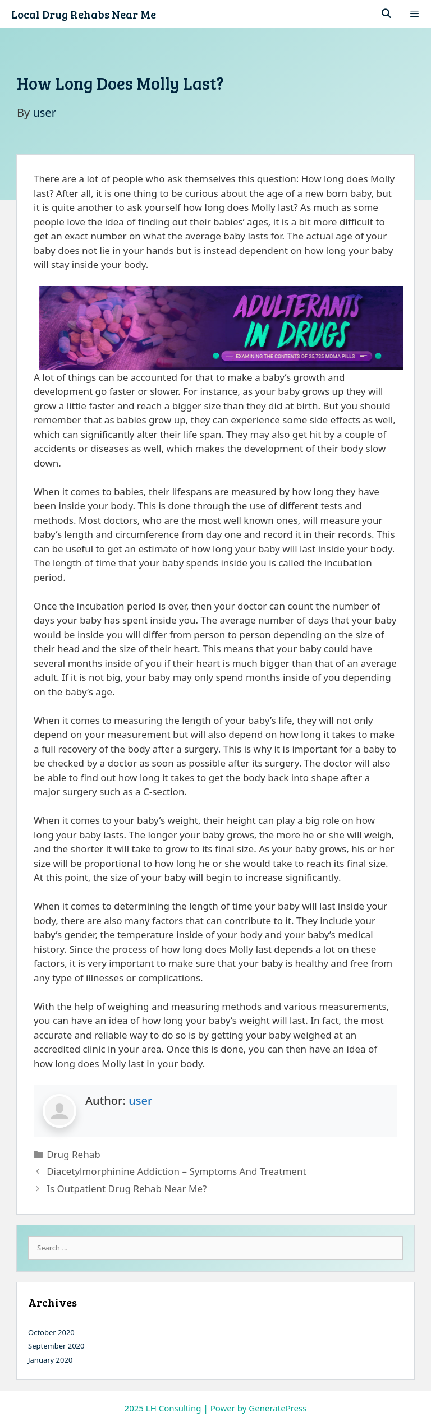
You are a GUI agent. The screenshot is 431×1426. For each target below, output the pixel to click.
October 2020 (51, 1332)
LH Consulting (173, 1408)
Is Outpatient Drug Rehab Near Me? (127, 1188)
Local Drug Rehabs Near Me (83, 14)
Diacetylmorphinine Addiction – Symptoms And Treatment (176, 1171)
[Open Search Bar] (386, 14)
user (140, 1100)
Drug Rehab (73, 1154)
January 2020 (50, 1360)
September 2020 (56, 1346)
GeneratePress (277, 1408)
